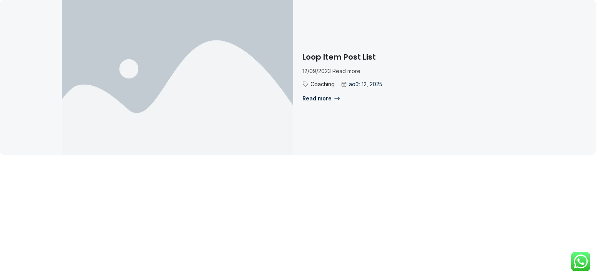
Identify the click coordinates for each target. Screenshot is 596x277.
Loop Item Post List (339, 57)
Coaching (322, 84)
